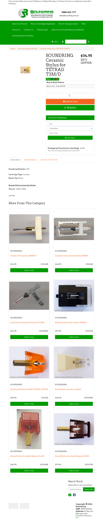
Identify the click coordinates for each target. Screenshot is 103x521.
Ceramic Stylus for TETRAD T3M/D (55, 49)
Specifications (31, 160)
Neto (77, 517)
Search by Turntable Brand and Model (68, 30)
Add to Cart (70, 101)
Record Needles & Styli (27, 49)
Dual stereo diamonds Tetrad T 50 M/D (27, 322)
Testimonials (42, 30)
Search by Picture (19, 24)
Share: (52, 79)
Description (16, 160)
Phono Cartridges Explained (43, 24)
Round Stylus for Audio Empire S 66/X (27, 456)
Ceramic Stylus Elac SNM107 (23, 256)
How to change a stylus (68, 24)
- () (55, 42)
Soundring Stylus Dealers (23, 36)
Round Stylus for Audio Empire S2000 (72, 456)
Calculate (70, 138)
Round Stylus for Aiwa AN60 (68, 389)
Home (13, 49)
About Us (16, 30)
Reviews (49, 160)
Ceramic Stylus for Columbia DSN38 (71, 256)
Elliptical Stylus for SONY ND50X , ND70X (29, 389)
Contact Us (28, 30)
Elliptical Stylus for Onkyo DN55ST (71, 322)
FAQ (83, 24)
